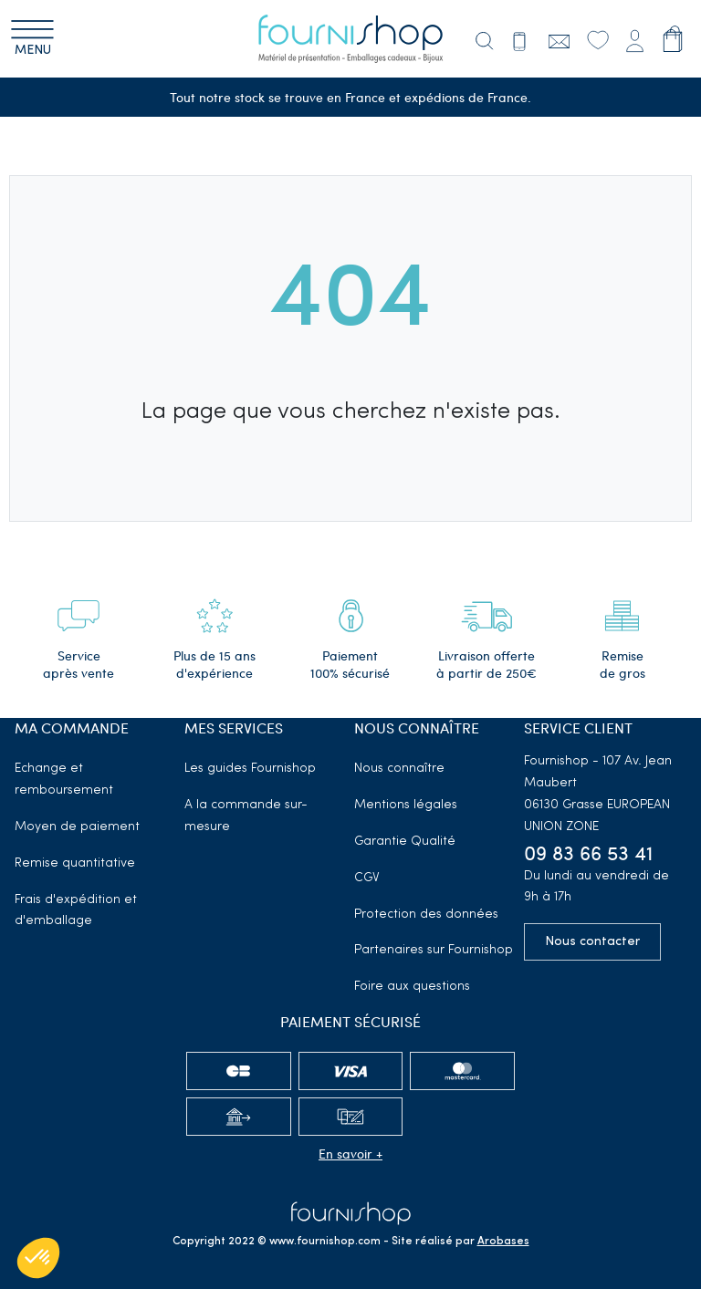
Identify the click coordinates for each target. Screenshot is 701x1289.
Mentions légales (405, 805)
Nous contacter (592, 942)
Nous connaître (399, 768)
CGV (367, 878)
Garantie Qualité (404, 841)
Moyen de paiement (77, 827)
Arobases (503, 1241)
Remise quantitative (75, 863)
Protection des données (426, 914)
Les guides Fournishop (250, 768)
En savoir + (350, 1153)
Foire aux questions (412, 986)
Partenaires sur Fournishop (433, 950)
